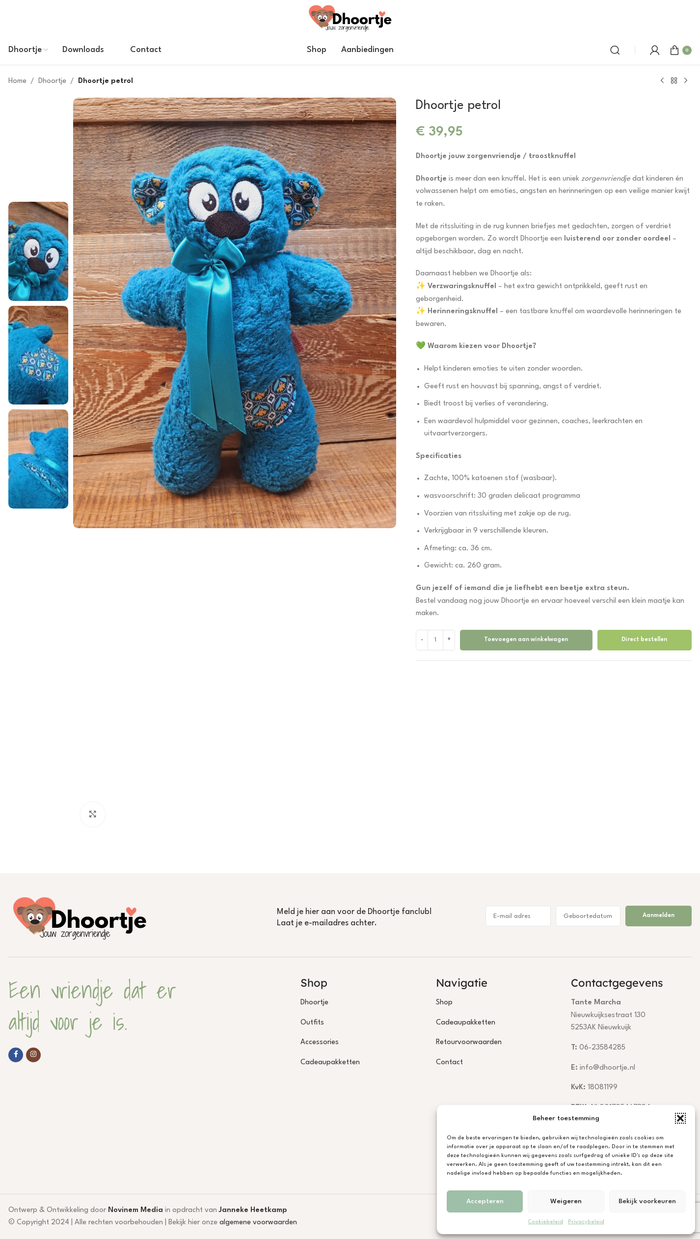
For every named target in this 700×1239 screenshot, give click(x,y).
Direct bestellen (644, 640)
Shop (444, 1002)
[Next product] (686, 81)
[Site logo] (350, 17)
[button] (680, 1118)
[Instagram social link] (33, 1055)
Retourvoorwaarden (469, 1042)
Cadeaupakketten (330, 1062)
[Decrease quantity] (422, 640)
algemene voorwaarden (258, 1222)
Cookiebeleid (545, 1222)
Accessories (319, 1042)
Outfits (312, 1022)
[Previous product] (662, 81)
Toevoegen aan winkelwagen (526, 640)
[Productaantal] (435, 640)
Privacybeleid (586, 1222)
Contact (449, 1062)
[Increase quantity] (449, 640)
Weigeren (566, 1201)
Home (17, 81)
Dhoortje (52, 81)
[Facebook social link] (15, 1055)
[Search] (615, 50)
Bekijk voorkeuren (647, 1201)
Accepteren (485, 1201)
